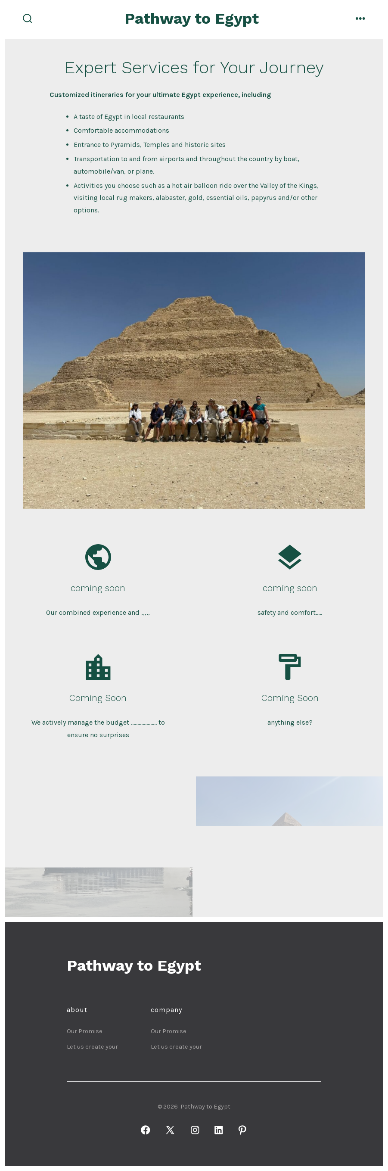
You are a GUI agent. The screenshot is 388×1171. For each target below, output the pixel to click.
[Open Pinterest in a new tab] (242, 1130)
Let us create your (92, 1046)
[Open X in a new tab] (170, 1130)
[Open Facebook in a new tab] (145, 1130)
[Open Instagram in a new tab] (195, 1130)
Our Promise (84, 1031)
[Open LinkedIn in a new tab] (219, 1130)
